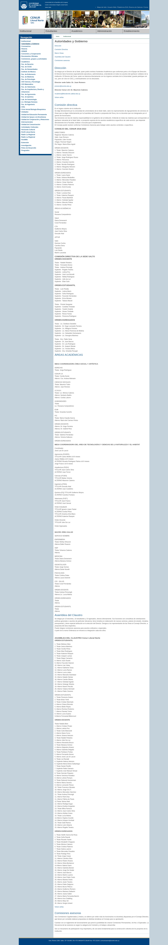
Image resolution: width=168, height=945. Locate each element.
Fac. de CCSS (26, 67)
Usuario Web (111, 7)
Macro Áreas (59, 53)
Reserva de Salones (136, 7)
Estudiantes (51, 31)
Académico (77, 31)
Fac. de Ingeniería (28, 104)
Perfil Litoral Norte (28, 132)
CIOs (23, 107)
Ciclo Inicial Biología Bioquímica (33, 109)
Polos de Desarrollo (28, 148)
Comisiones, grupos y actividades (34, 59)
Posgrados (25, 150)
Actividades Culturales (29, 127)
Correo (146, 7)
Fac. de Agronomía (28, 94)
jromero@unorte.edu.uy (63, 86)
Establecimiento (131, 31)
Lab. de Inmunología (29, 99)
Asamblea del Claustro (63, 57)
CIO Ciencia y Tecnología (30, 82)
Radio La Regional (28, 135)
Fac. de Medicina (27, 77)
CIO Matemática (27, 84)
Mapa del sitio (101, 7)
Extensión (25, 142)
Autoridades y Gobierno (30, 44)
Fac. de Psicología (28, 79)
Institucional (26, 31)
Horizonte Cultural (28, 130)
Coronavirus (26, 46)
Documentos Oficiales (29, 56)
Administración (104, 31)
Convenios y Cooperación (31, 54)
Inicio (57, 36)
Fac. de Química (27, 97)
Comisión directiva (66, 104)
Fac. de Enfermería (28, 74)
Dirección (58, 46)
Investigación (26, 145)
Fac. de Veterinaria (28, 87)
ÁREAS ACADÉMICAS (69, 354)
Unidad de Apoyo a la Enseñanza (33, 117)
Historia (24, 49)
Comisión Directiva (61, 49)
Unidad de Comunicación (30, 124)
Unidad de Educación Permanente (34, 114)
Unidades (24, 112)
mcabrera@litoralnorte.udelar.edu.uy (67, 94)
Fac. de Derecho (27, 64)
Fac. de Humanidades (29, 69)
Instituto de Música (28, 72)
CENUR (24, 51)
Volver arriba (59, 97)
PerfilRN (24, 140)
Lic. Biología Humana (29, 102)
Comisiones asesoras (62, 60)
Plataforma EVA (122, 7)
